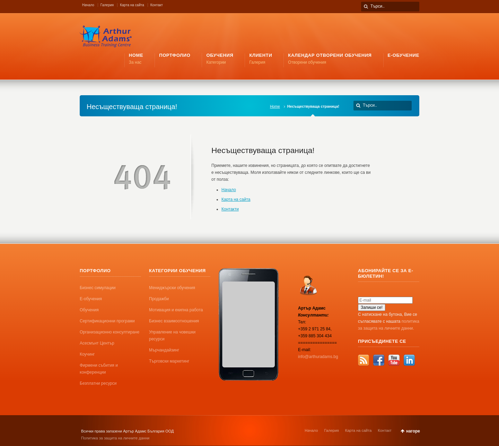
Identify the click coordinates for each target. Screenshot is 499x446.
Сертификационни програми (107, 321)
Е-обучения (91, 298)
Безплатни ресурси (98, 383)
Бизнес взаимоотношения (174, 321)
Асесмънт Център (97, 343)
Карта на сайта (132, 5)
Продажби (159, 298)
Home (275, 106)
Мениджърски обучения (172, 287)
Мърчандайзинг (164, 350)
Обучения (89, 309)
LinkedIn (409, 360)
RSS (363, 360)
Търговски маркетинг (169, 361)
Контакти (230, 209)
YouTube (394, 360)
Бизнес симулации (98, 287)
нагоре (413, 431)
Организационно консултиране (109, 332)
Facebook (378, 360)
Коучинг (87, 354)
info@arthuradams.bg (318, 356)
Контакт (156, 5)
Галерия (107, 5)
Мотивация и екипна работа (176, 309)
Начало (88, 5)
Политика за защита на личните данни (115, 438)
